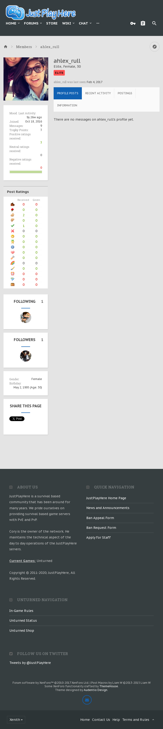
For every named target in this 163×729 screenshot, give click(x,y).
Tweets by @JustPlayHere (30, 663)
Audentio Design (95, 690)
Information (67, 105)
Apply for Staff (98, 537)
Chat (83, 23)
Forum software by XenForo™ (51, 682)
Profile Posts (67, 93)
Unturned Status (23, 620)
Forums (31, 23)
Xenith (15, 720)
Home (11, 23)
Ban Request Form (101, 528)
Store (52, 23)
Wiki (66, 23)
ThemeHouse (108, 686)
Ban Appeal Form (100, 518)
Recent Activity (98, 93)
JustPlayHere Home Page (106, 498)
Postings (125, 93)
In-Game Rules (21, 611)
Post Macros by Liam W (121, 682)
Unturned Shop (21, 630)
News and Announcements (107, 508)
